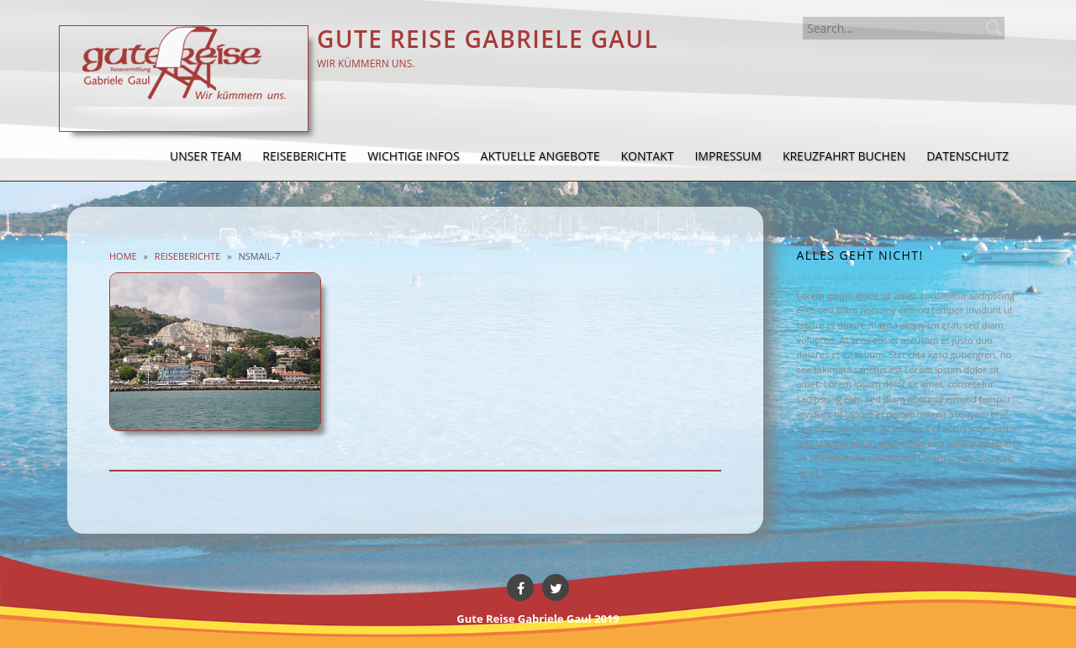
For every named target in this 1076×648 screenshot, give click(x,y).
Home (123, 256)
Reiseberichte (187, 256)
